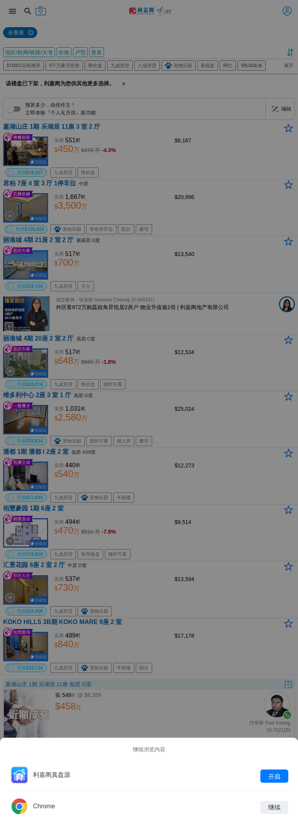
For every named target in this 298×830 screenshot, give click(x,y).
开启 (274, 776)
